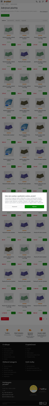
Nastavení (14, 206)
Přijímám (34, 206)
